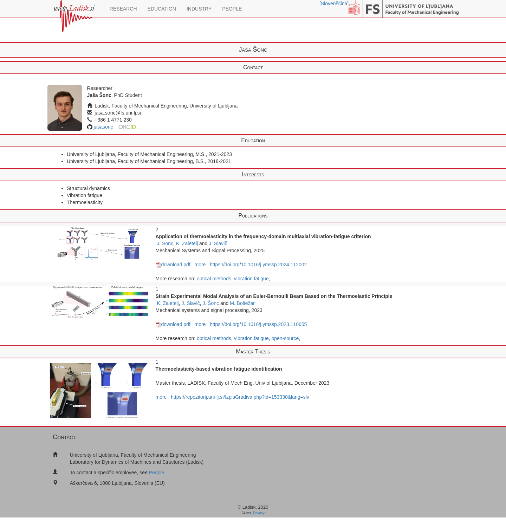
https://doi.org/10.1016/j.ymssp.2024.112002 (258, 264)
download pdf (173, 264)
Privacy (259, 513)
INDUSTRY (199, 9)
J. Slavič (218, 243)
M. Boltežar (242, 303)
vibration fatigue (251, 278)
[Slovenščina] (334, 3)
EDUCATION (162, 9)
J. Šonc (165, 243)
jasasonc (103, 127)
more (200, 264)
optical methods (214, 278)
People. (157, 472)
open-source (285, 338)
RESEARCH (123, 9)
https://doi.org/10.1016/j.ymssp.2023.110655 (258, 324)
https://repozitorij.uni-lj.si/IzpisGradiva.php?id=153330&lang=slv (240, 397)
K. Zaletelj (187, 243)
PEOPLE (232, 9)
